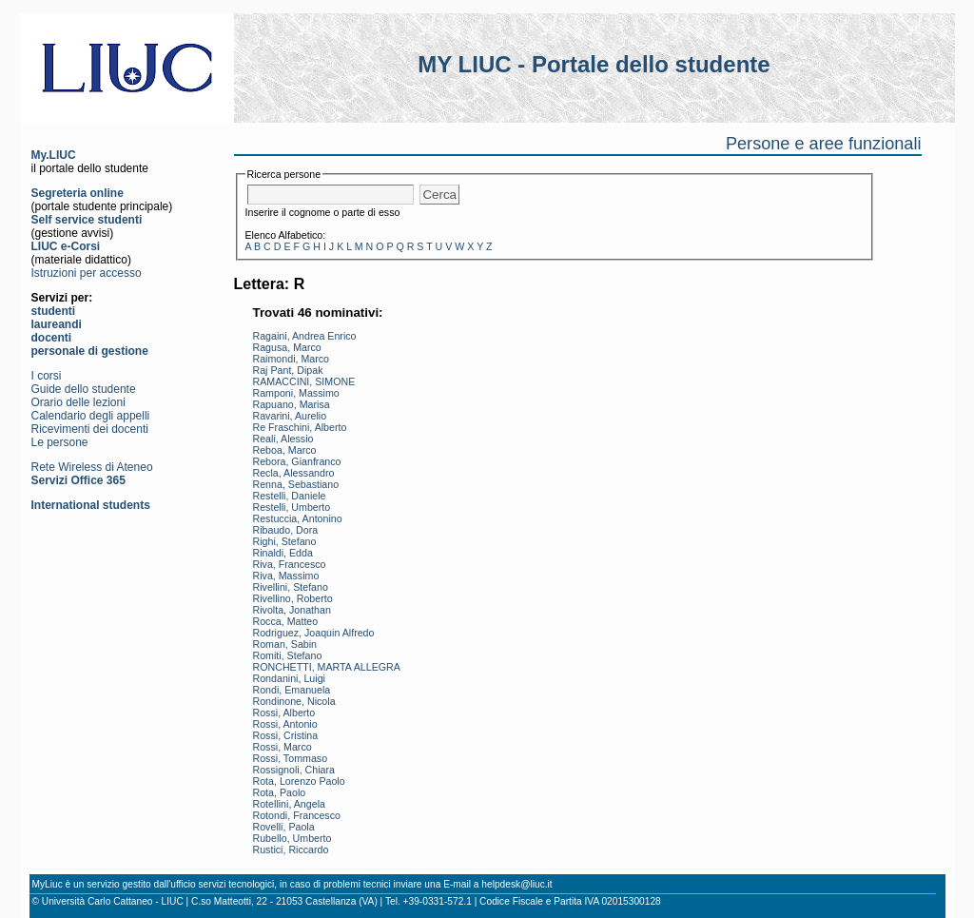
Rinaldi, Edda (283, 552)
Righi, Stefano (285, 541)
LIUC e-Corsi (66, 246)
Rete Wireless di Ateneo (92, 467)
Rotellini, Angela (289, 804)
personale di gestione (89, 351)
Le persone (59, 442)
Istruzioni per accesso (86, 273)
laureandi (56, 324)
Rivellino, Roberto (293, 598)
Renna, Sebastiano (296, 484)
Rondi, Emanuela (292, 689)
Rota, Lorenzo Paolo (299, 781)
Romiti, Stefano (287, 655)
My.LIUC (53, 155)
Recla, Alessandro (294, 473)
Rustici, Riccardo (291, 849)
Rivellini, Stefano (290, 587)
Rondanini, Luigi (289, 678)
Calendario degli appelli (90, 415)
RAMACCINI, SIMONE (304, 381)
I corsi (46, 375)
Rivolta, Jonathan (292, 609)
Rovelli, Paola (284, 826)
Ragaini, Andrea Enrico (305, 336)
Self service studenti (87, 219)
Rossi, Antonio (285, 724)
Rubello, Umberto (292, 838)
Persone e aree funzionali (824, 143)
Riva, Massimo (286, 575)
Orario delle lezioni (78, 402)
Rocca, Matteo (286, 621)
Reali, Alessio (283, 438)
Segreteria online (77, 193)
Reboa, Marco (285, 450)
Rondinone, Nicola (294, 701)
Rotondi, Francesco (297, 815)
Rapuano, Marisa (291, 404)
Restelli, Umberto (292, 507)
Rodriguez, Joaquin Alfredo (314, 632)
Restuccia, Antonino (297, 518)
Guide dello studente (83, 389)
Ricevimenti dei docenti (89, 429)
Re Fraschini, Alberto (300, 427)
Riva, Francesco (289, 564)
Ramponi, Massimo (296, 393)
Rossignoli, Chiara (294, 769)
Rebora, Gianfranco (297, 461)
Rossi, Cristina (286, 735)
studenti (53, 311)
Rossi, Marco (282, 746)
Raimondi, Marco (291, 358)
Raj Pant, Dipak (288, 370)
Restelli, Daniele (289, 495)
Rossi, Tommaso (290, 758)
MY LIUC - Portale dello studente (593, 64)
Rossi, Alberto (284, 712)
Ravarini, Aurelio (290, 415)
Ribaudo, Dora (286, 530)
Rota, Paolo (279, 792)
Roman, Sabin (285, 644)
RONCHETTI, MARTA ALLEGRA (326, 667)
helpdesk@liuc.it (516, 884)
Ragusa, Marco (287, 347)
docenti (51, 337)
